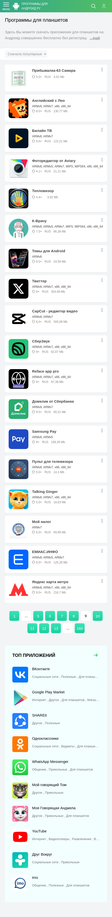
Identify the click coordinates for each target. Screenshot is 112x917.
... (103, 70)
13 (56, 628)
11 (32, 628)
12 (44, 628)
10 (97, 616)
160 (80, 628)
